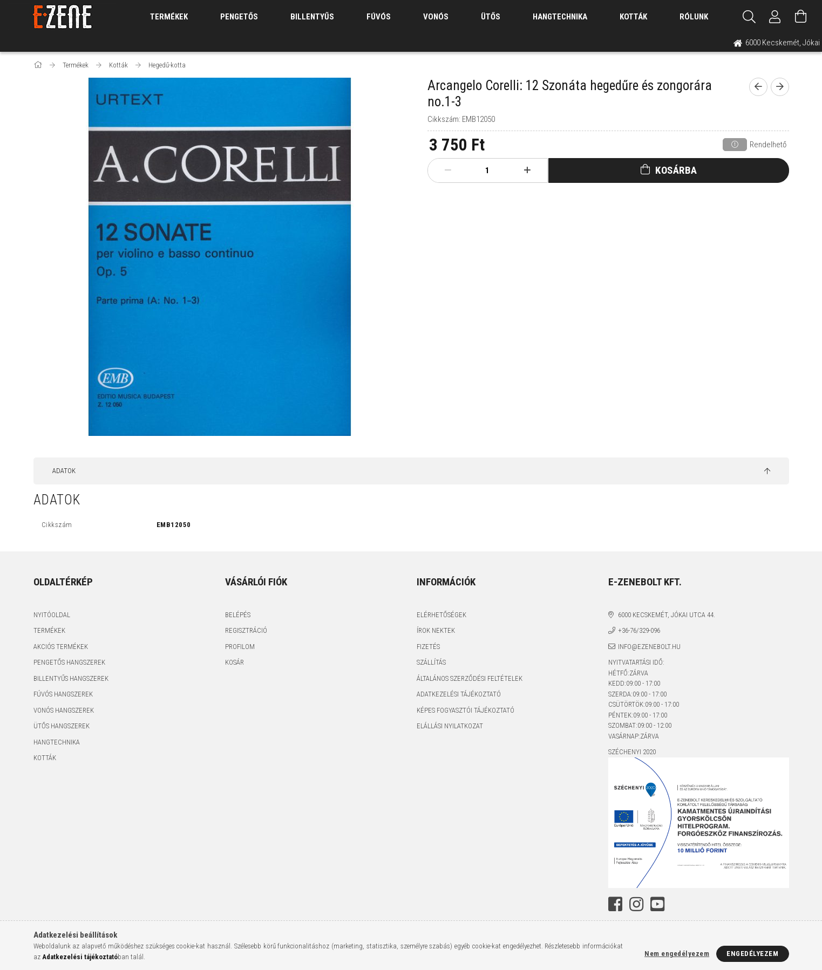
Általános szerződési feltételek (469, 678)
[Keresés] (749, 16)
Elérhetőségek (441, 615)
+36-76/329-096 (639, 630)
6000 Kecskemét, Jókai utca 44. (666, 615)
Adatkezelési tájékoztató (459, 694)
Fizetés (428, 647)
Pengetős (239, 17)
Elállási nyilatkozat (450, 726)
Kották (633, 17)
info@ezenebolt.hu (649, 647)
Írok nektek (436, 630)
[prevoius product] (758, 87)
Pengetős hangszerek (69, 662)
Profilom (240, 647)
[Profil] (775, 16)
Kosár (234, 662)
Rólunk (694, 17)
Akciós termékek (60, 647)
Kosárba (676, 170)
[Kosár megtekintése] (801, 16)
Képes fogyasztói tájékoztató (465, 710)
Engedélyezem (752, 953)
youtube (657, 904)
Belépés (237, 615)
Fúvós (378, 17)
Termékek (49, 630)
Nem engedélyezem (676, 953)
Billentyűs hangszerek (70, 678)
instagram (636, 904)
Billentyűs (312, 17)
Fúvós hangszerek (63, 694)
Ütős (490, 17)
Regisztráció (246, 630)
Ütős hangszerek (61, 726)
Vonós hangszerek (63, 710)
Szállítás (431, 662)
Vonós (436, 17)
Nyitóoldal (51, 615)
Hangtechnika (560, 17)
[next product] (780, 87)
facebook (615, 904)
